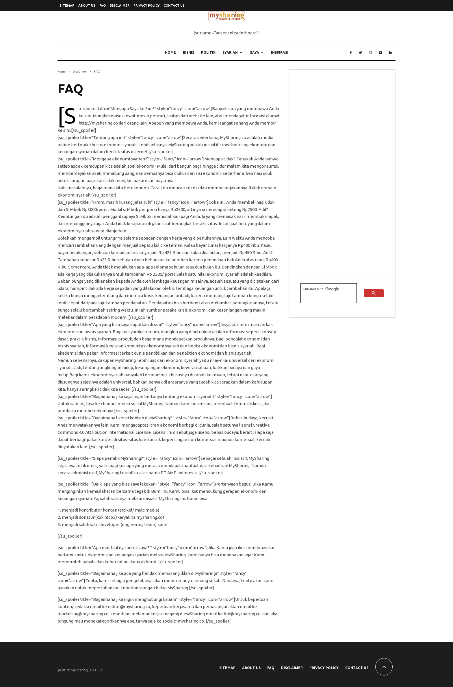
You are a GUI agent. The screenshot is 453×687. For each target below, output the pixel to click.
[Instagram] (370, 52)
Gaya (254, 52)
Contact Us (174, 5)
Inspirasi (279, 52)
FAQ (102, 5)
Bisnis (188, 52)
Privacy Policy (146, 5)
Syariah (230, 52)
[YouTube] (380, 52)
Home (170, 52)
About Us (86, 5)
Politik (208, 52)
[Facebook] (350, 52)
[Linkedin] (391, 52)
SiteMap (67, 5)
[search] (325, 289)
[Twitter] (360, 52)
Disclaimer (119, 5)
